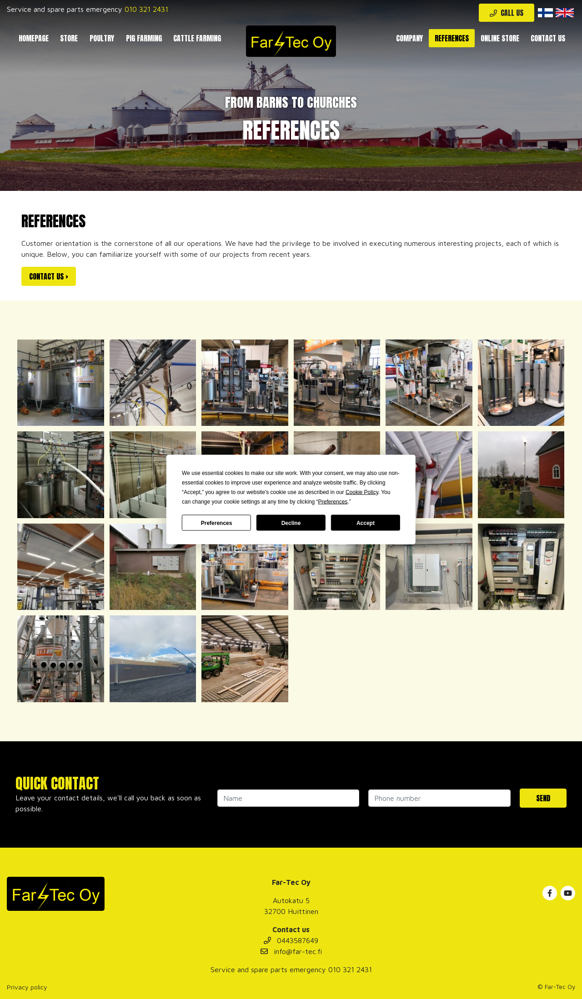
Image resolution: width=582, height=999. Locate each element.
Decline (291, 522)
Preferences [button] (333, 502)
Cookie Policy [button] (362, 492)
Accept (365, 522)
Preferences (216, 522)
